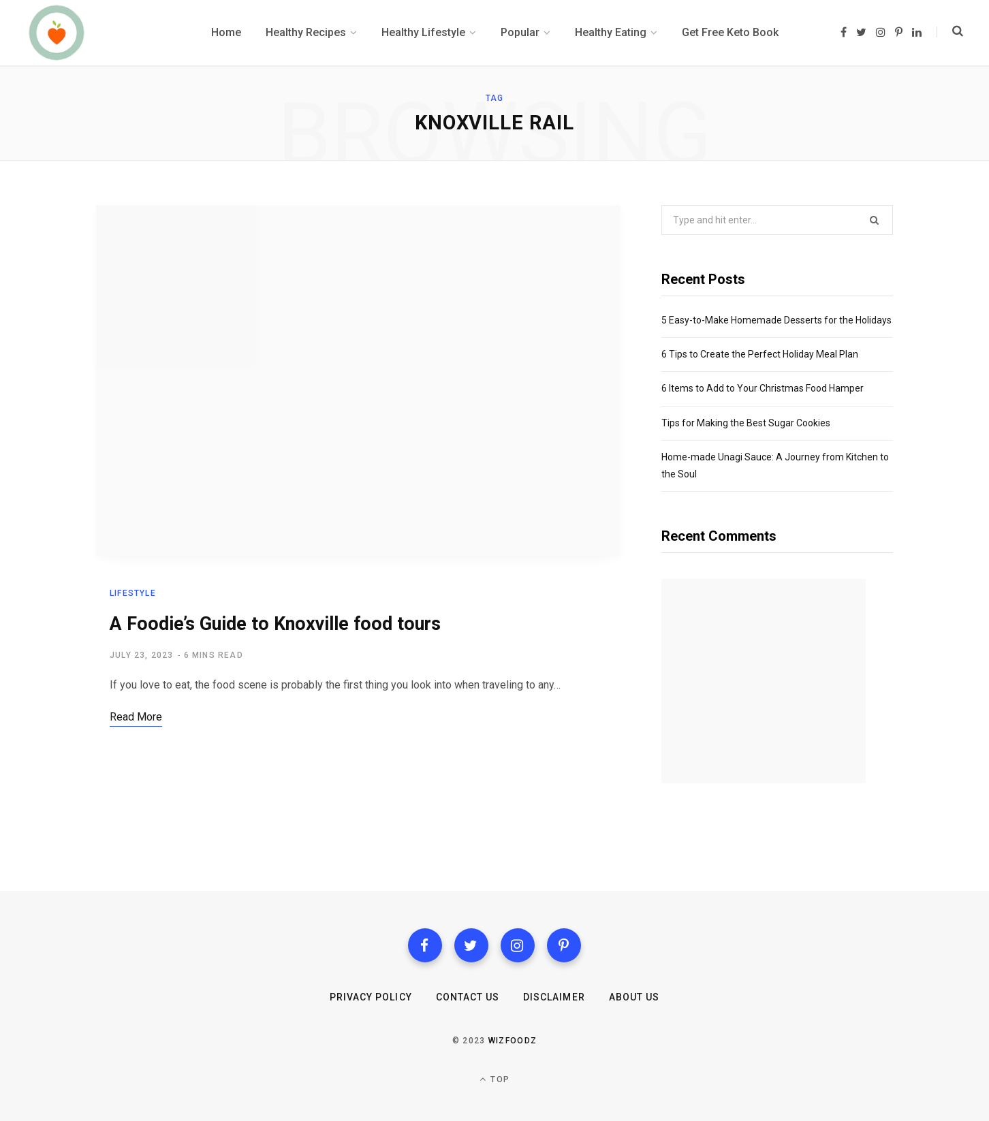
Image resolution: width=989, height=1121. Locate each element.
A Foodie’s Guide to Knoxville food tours (275, 624)
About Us (634, 997)
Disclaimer (554, 997)
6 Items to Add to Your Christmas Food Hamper (762, 388)
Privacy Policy (371, 997)
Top (494, 1079)
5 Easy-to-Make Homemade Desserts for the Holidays (776, 320)
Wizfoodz (512, 1040)
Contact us (468, 997)
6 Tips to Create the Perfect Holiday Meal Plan (759, 354)
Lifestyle (133, 593)
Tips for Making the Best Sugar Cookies (745, 422)
